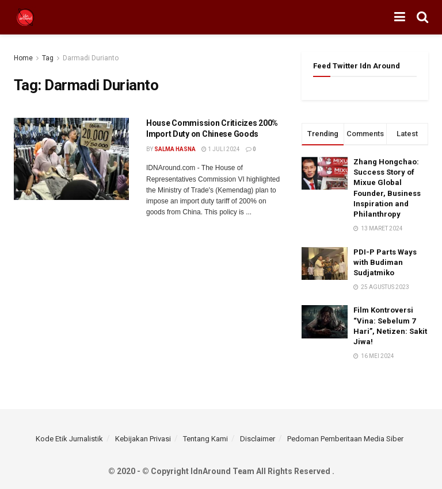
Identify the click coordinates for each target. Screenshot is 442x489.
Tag (48, 58)
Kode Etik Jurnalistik (69, 438)
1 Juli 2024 (220, 149)
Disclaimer (257, 438)
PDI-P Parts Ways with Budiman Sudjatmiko (385, 262)
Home (23, 58)
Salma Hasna (175, 149)
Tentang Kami (205, 438)
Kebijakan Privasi (143, 438)
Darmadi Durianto (91, 58)
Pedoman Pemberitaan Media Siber (345, 438)
